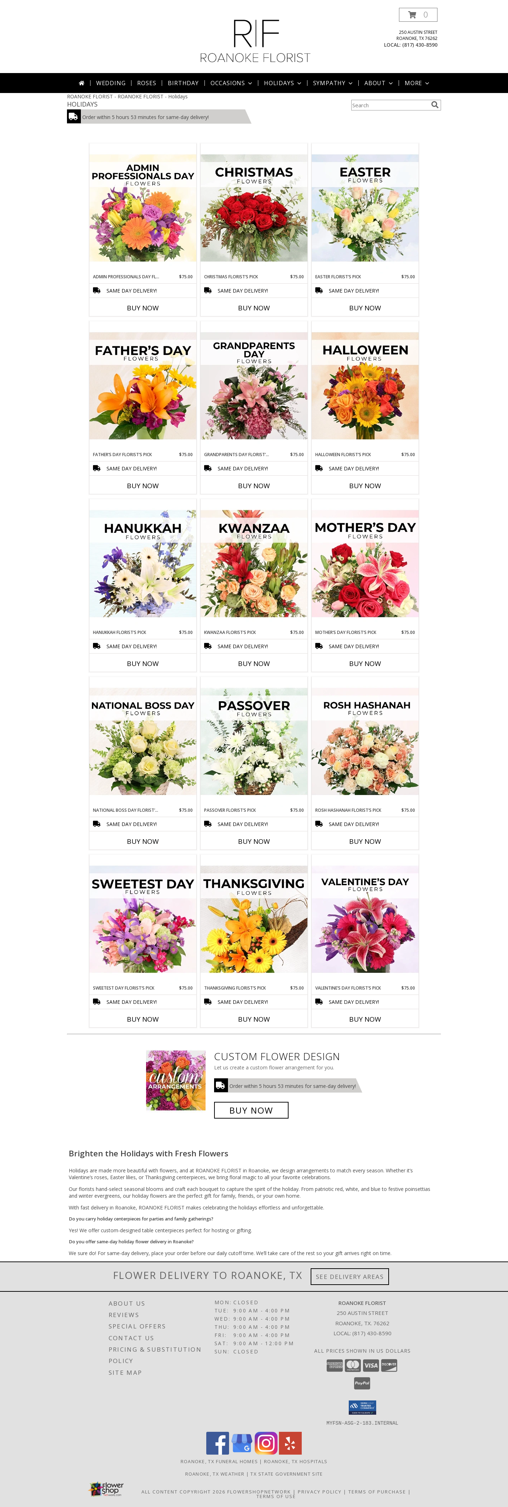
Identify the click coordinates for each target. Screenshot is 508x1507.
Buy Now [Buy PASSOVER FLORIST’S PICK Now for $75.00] (254, 841)
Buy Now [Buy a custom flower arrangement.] (251, 1110)
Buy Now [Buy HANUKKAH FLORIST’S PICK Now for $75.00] (143, 663)
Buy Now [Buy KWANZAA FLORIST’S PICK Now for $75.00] (254, 663)
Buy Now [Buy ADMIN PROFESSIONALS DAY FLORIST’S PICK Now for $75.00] (143, 308)
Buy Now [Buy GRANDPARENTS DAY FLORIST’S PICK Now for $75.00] (254, 485)
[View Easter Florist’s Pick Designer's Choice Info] (365, 208)
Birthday (183, 83)
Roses (146, 83)
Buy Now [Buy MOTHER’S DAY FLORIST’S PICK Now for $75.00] (365, 663)
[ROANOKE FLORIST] (256, 40)
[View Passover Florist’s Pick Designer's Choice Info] (254, 742)
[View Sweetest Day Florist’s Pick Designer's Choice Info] (142, 920)
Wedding (111, 83)
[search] (435, 105)
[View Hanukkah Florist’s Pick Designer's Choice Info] (142, 564)
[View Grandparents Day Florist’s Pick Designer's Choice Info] (254, 386)
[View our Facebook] (217, 1452)
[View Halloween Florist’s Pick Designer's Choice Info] (365, 386)
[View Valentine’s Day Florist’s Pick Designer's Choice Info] (365, 920)
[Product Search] (390, 105)
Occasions (232, 83)
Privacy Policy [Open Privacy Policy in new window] (320, 1491)
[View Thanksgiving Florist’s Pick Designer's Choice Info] (254, 920)
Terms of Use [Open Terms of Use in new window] (276, 1496)
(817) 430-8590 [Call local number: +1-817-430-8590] (419, 44)
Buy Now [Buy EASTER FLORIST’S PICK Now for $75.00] (365, 308)
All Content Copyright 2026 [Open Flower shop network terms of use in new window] (183, 1491)
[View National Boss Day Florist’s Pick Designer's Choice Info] (142, 742)
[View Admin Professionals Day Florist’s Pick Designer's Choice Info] (142, 208)
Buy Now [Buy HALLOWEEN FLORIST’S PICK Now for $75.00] (365, 485)
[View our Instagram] (266, 1452)
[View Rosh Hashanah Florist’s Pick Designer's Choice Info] (365, 742)
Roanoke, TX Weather (215, 1473)
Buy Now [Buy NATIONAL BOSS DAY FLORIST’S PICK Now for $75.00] (143, 841)
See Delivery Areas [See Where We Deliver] (350, 1277)
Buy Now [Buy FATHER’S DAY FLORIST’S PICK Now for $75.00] (143, 485)
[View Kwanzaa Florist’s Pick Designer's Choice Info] (254, 564)
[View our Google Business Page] (241, 1452)
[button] (418, 15)
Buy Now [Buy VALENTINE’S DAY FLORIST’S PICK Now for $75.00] (365, 1019)
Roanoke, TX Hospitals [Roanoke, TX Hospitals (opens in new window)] (295, 1461)
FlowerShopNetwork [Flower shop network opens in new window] (259, 1491)
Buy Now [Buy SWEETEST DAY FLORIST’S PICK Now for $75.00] (143, 1019)
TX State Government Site (286, 1473)
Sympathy (333, 83)
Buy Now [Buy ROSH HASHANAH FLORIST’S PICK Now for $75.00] (365, 841)
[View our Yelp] (290, 1452)
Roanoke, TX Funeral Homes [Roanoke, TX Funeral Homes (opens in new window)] (219, 1461)
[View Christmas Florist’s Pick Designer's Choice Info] (254, 208)
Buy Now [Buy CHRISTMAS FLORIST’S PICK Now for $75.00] (254, 308)
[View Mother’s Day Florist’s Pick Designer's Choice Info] (365, 564)
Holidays (283, 83)
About (379, 83)
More (418, 83)
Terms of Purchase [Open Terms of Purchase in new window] (377, 1491)
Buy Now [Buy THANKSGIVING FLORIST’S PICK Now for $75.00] (254, 1019)
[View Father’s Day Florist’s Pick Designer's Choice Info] (142, 386)
